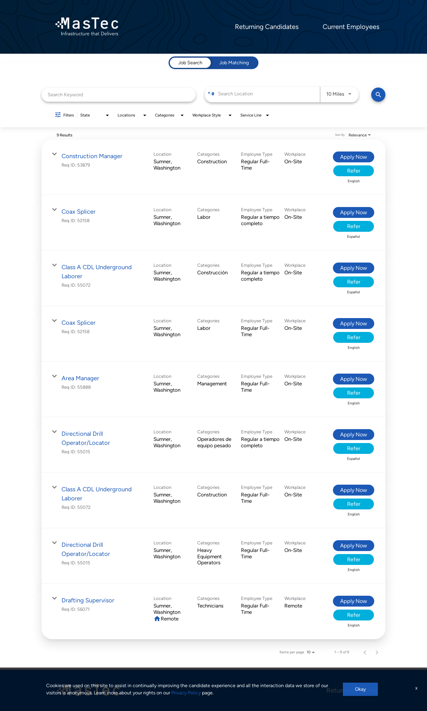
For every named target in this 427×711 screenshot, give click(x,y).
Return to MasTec (352, 690)
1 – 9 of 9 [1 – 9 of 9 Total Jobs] (341, 652)
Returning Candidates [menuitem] (267, 27)
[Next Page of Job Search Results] (377, 652)
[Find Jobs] (378, 95)
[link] (213, 167)
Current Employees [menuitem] (351, 27)
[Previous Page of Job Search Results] (365, 652)
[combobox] (119, 95)
